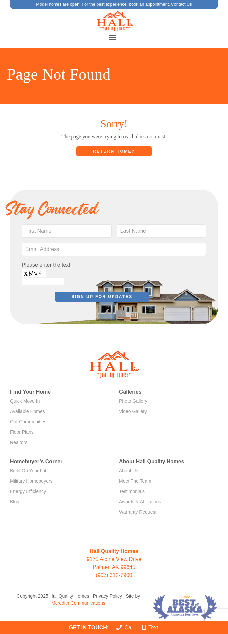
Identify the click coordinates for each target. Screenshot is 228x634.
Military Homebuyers (31, 481)
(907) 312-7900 (114, 575)
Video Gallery (133, 411)
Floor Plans (22, 432)
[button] (112, 37)
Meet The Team (135, 481)
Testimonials (132, 491)
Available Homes (27, 411)
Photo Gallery (133, 401)
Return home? (114, 151)
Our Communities (28, 421)
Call (125, 627)
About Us (128, 470)
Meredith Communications (78, 603)
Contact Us (181, 4)
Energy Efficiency (28, 491)
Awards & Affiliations (140, 501)
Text (150, 627)
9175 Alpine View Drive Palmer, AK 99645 (114, 559)
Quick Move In (25, 401)
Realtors (18, 442)
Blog (14, 501)
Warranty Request (137, 512)
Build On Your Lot (28, 470)
